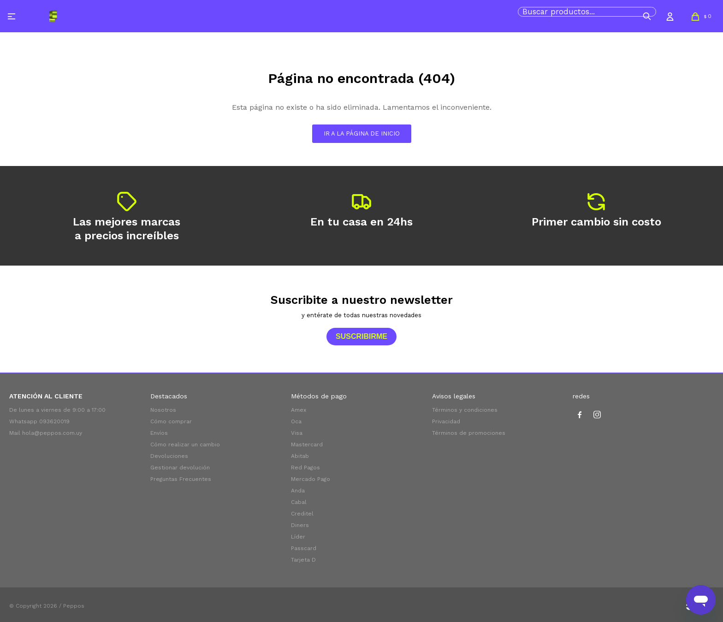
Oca (296, 421)
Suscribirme (361, 336)
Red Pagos (305, 467)
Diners (300, 525)
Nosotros (163, 410)
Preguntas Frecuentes (180, 479)
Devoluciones (169, 456)
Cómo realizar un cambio (185, 444)
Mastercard (307, 444)
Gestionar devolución (180, 467)
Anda (298, 490)
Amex (298, 410)
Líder (298, 536)
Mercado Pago (310, 479)
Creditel (302, 513)
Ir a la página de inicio (362, 133)
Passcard (303, 548)
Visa (296, 433)
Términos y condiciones (465, 410)
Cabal (299, 502)
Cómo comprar (171, 421)
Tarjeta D (303, 560)
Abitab (300, 456)
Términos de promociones (468, 433)
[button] (647, 16)
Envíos (159, 433)
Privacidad (446, 421)
